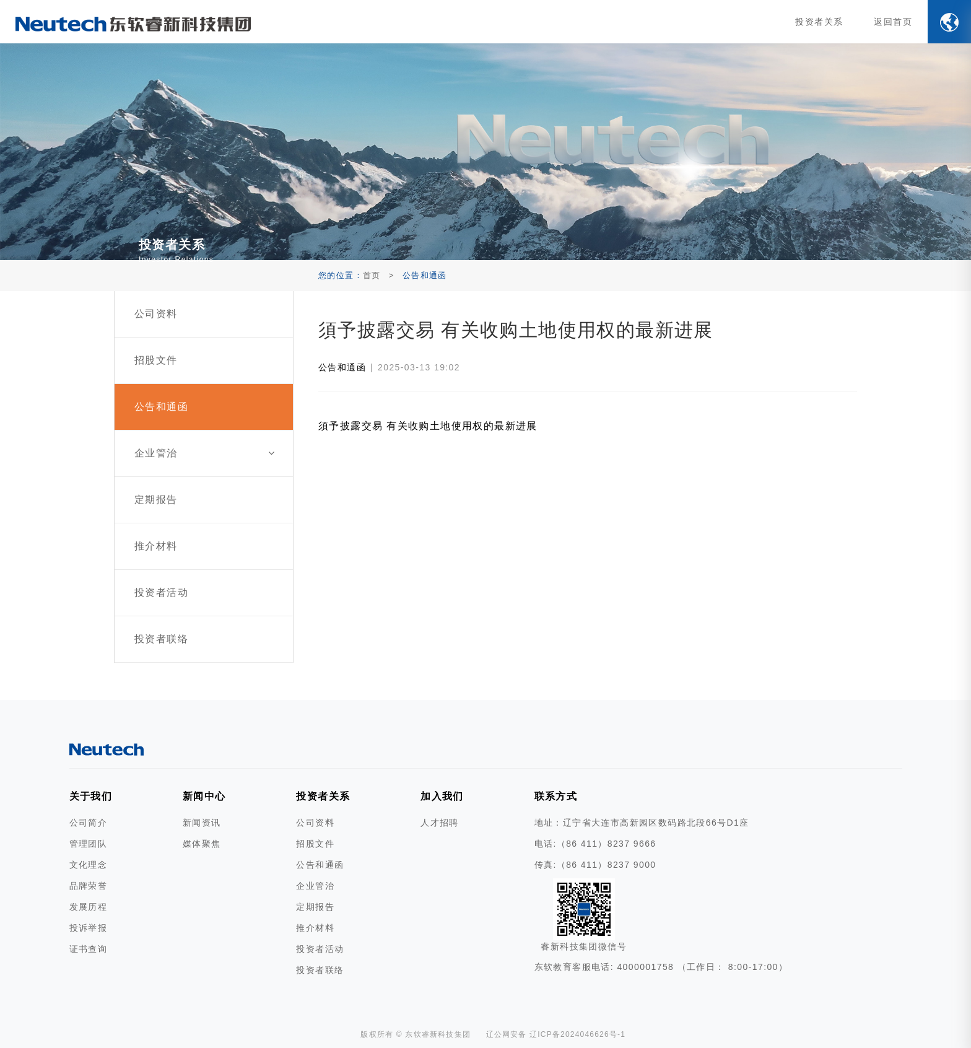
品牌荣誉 (88, 886)
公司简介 (88, 822)
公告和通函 (342, 367)
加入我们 (442, 796)
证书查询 (88, 949)
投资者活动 (320, 949)
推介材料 (315, 928)
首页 (372, 275)
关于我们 (91, 796)
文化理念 (88, 865)
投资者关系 (819, 22)
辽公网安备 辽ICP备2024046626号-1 (556, 1034)
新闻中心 (204, 796)
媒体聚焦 (202, 844)
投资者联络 (320, 970)
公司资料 (315, 822)
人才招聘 (439, 822)
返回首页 (893, 22)
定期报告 (315, 907)
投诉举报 (88, 928)
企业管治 (315, 886)
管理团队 (88, 844)
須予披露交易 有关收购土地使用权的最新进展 (428, 426)
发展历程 (88, 907)
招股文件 (315, 844)
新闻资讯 (202, 822)
